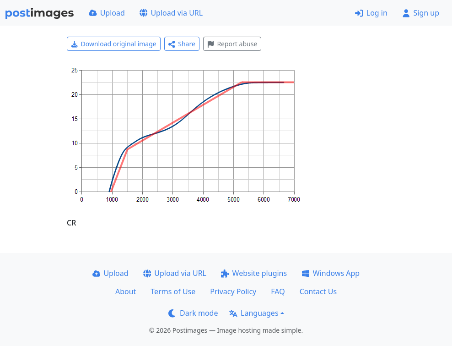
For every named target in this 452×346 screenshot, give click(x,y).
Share (181, 43)
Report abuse (232, 43)
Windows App (330, 273)
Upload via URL (171, 13)
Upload (107, 13)
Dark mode (193, 313)
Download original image (113, 43)
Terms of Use (173, 291)
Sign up (420, 13)
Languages (253, 313)
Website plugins (254, 273)
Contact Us (318, 291)
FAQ (278, 291)
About (125, 291)
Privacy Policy (233, 291)
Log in (371, 13)
